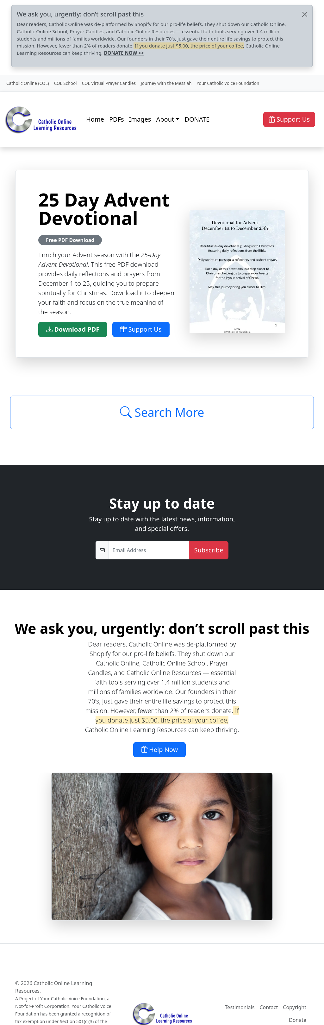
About (165, 119)
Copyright (294, 1007)
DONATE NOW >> (124, 53)
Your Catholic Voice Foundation (227, 83)
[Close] (304, 14)
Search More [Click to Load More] (162, 412)
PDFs (116, 119)
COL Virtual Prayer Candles (109, 83)
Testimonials (240, 1007)
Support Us (289, 119)
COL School (65, 83)
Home (95, 119)
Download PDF (72, 329)
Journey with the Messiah (166, 83)
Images (140, 119)
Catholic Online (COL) (27, 83)
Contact (268, 1007)
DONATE (196, 119)
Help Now (159, 749)
